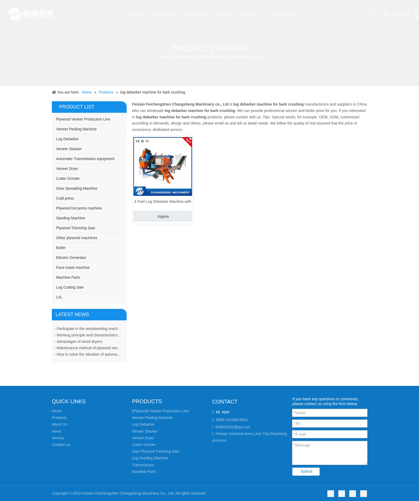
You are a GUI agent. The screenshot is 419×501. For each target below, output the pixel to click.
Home (57, 411)
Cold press (65, 198)
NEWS (223, 15)
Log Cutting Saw (70, 287)
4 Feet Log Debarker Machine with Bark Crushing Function (162, 201)
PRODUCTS (164, 15)
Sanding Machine (70, 218)
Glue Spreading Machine (76, 188)
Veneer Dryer (67, 168)
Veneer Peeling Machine (76, 129)
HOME (136, 15)
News (56, 431)
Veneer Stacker (69, 149)
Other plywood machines (76, 238)
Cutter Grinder (68, 178)
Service (58, 438)
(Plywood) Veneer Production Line (160, 411)
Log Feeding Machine (150, 458)
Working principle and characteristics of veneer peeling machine (89, 335)
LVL (59, 297)
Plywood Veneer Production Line (83, 119)
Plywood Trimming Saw (75, 228)
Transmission (143, 465)
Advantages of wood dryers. (80, 341)
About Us (59, 424)
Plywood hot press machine (79, 208)
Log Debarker (67, 139)
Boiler (61, 248)
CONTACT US (281, 15)
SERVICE (248, 15)
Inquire (163, 216)
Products (59, 417)
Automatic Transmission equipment (85, 159)
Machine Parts (68, 277)
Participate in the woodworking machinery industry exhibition (89, 329)
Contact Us (61, 444)
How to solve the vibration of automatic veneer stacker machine (89, 354)
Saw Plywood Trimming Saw (155, 451)
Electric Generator (71, 257)
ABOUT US (196, 15)
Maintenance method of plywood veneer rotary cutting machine (89, 348)
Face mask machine (73, 267)
